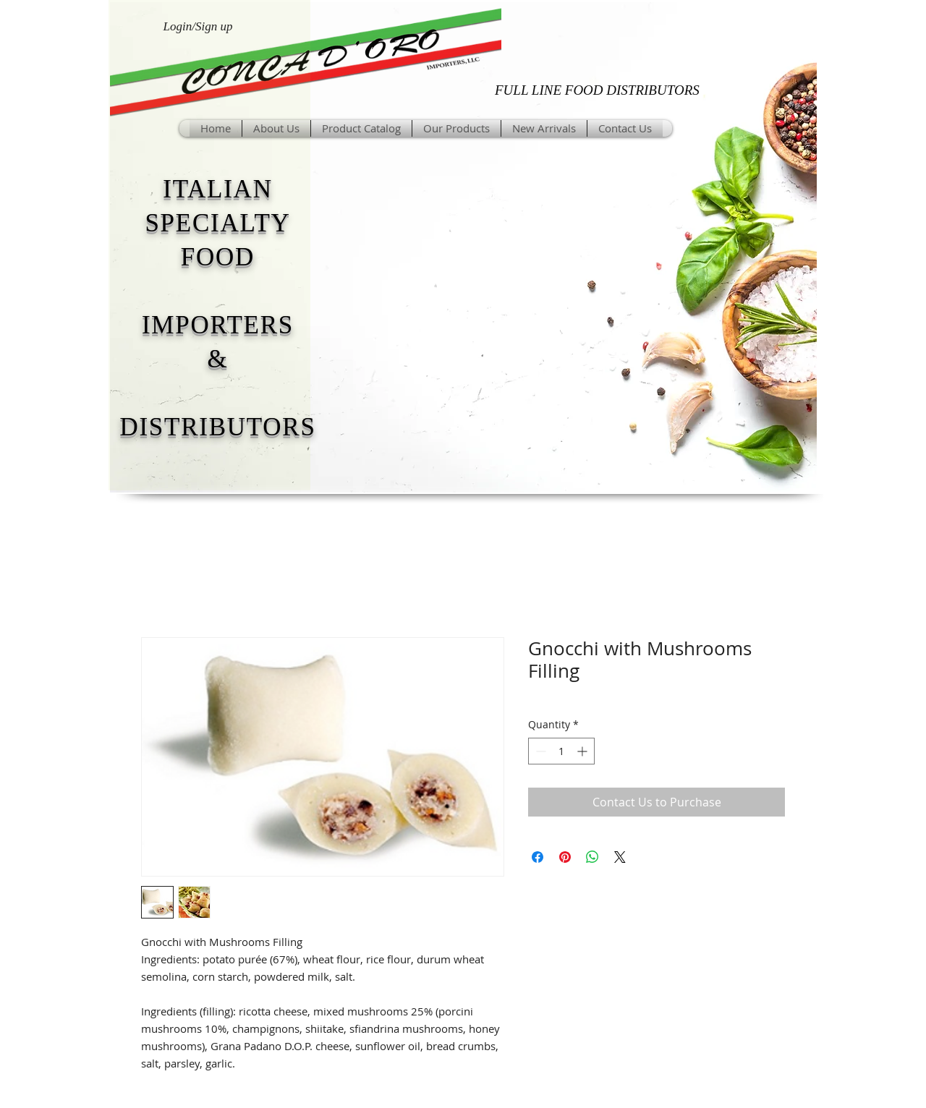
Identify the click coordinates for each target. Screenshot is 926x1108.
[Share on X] (620, 857)
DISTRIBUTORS (217, 427)
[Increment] (583, 751)
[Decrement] (539, 751)
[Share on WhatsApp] (592, 857)
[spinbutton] (561, 751)
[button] (456, 128)
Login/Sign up (198, 26)
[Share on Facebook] (537, 857)
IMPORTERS (218, 325)
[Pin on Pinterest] (565, 857)
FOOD (218, 257)
